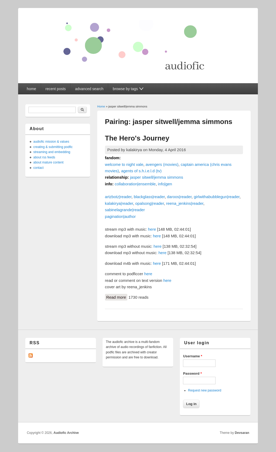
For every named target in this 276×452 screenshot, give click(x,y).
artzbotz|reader (118, 196)
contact (38, 168)
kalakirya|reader (119, 203)
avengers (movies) (161, 164)
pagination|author (120, 216)
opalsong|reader (149, 203)
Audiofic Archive (66, 433)
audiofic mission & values (51, 141)
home (31, 89)
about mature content (48, 162)
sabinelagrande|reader (125, 209)
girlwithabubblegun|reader (217, 196)
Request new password (204, 390)
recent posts (56, 89)
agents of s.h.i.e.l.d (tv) (141, 171)
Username (192, 356)
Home (101, 106)
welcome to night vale (124, 164)
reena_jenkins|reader (184, 203)
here (152, 229)
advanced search (89, 89)
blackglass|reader (149, 196)
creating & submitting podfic (52, 147)
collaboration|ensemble (135, 184)
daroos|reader (179, 196)
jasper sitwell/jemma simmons (156, 177)
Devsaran (242, 433)
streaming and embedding (51, 152)
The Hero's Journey (137, 138)
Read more (116, 296)
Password (192, 373)
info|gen (165, 184)
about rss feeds (44, 157)
